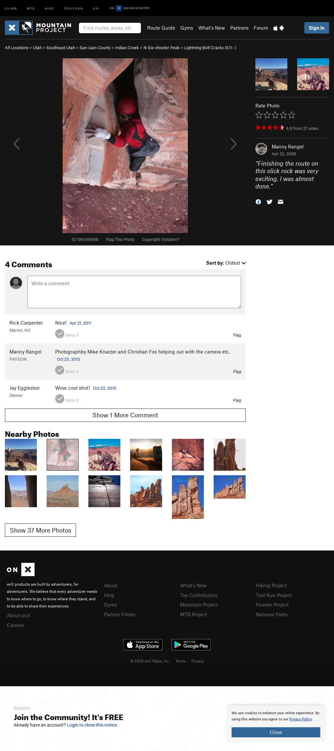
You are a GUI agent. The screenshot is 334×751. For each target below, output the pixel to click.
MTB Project (193, 614)
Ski (96, 8)
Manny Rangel (288, 146)
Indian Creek (127, 47)
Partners (239, 28)
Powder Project (272, 604)
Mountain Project (199, 604)
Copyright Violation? (160, 239)
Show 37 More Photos (40, 530)
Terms (180, 661)
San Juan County (95, 47)
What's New (211, 28)
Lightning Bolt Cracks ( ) (210, 47)
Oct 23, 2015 (68, 359)
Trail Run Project (274, 595)
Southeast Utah (60, 47)
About (110, 585)
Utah (37, 47)
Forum (261, 28)
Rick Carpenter (26, 323)
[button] (258, 201)
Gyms (186, 28)
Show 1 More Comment (125, 415)
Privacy (197, 661)
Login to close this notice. (92, 725)
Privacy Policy (300, 719)
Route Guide (161, 28)
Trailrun (73, 8)
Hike (49, 8)
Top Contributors (198, 595)
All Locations (16, 47)
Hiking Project (271, 585)
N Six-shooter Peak (162, 47)
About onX (18, 615)
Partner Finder (120, 614)
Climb (11, 8)
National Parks (272, 614)
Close (276, 732)
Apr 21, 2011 (80, 323)
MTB (31, 8)
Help (109, 595)
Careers (15, 625)
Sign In (317, 28)
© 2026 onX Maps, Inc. (150, 661)
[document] (276, 723)
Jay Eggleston (24, 388)
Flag (237, 335)
